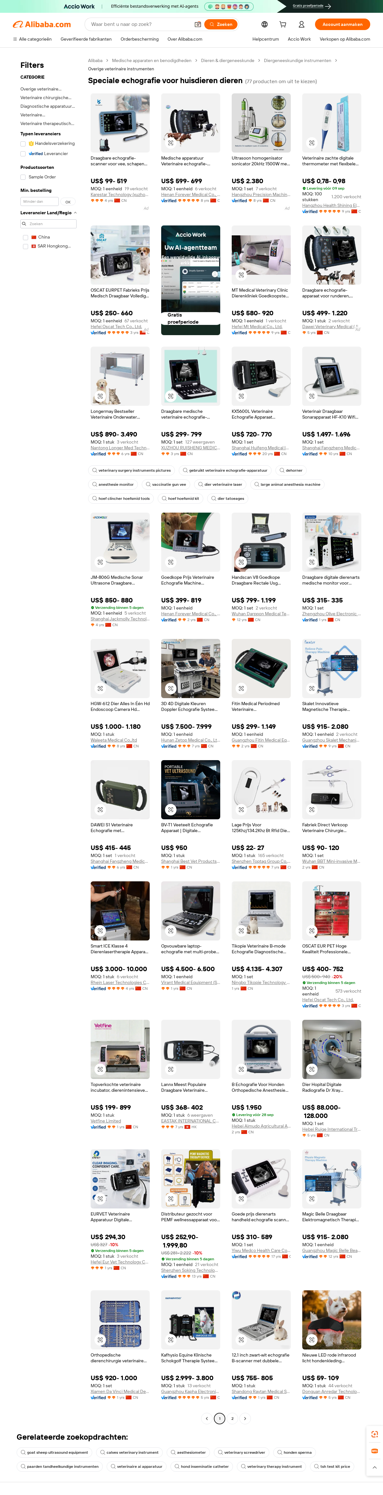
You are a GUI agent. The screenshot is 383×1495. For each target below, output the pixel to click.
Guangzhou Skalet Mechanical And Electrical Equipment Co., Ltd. (331, 740)
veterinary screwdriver (241, 1452)
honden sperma (294, 1452)
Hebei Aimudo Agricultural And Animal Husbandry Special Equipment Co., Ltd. (261, 1126)
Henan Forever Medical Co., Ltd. (190, 194)
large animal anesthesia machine (287, 484)
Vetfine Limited (106, 1120)
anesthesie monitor (113, 484)
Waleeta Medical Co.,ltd (114, 740)
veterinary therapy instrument (271, 1466)
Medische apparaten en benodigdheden (152, 60)
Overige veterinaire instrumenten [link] (121, 68)
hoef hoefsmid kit (180, 498)
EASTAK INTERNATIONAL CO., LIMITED (190, 1120)
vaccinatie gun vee (166, 484)
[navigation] (48, 740)
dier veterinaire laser (220, 484)
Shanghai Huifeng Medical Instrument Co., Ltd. (261, 447)
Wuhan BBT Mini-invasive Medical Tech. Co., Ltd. (331, 861)
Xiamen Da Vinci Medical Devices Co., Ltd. (120, 1391)
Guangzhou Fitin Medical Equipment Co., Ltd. (261, 740)
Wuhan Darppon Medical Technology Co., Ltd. (261, 613)
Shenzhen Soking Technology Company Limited (190, 1270)
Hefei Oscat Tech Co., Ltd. (116, 326)
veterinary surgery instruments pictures (131, 470)
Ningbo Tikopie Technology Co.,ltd (261, 982)
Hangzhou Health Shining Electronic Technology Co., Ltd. (331, 205)
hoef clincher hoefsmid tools (121, 498)
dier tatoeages (227, 498)
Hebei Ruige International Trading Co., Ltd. (331, 1129)
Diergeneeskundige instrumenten (297, 60)
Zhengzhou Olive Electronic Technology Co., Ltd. (331, 613)
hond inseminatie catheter (202, 1466)
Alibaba (95, 60)
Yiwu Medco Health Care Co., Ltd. (261, 1250)
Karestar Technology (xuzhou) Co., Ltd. (120, 194)
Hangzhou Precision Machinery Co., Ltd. (261, 194)
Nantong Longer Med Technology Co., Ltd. (120, 447)
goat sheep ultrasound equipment (54, 1452)
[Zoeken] (220, 24)
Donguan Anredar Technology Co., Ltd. (331, 1391)
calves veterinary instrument (129, 1452)
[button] (198, 24)
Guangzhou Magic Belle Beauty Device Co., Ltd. (331, 1250)
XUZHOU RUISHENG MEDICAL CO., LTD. (190, 447)
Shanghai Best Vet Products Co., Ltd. (190, 861)
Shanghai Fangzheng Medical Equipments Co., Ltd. (331, 447)
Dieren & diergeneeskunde (227, 60)
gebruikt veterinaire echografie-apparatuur (225, 470)
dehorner (291, 470)
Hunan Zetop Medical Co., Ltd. (190, 740)
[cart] (284, 25)
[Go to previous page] (207, 1418)
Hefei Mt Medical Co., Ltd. (257, 326)
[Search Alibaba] (140, 24)
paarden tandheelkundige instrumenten (60, 1466)
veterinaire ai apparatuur (136, 1466)
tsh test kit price (332, 1466)
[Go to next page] (245, 1418)
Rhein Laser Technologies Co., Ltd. (120, 982)
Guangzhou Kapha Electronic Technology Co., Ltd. (190, 1391)
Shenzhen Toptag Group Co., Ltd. (261, 861)
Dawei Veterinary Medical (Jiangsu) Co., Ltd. (331, 326)
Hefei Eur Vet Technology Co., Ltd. (120, 1261)
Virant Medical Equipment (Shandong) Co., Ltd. (190, 982)
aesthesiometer (188, 1452)
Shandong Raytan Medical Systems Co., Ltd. (261, 1391)
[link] (374, 1434)
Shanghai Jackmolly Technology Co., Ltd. (120, 618)
